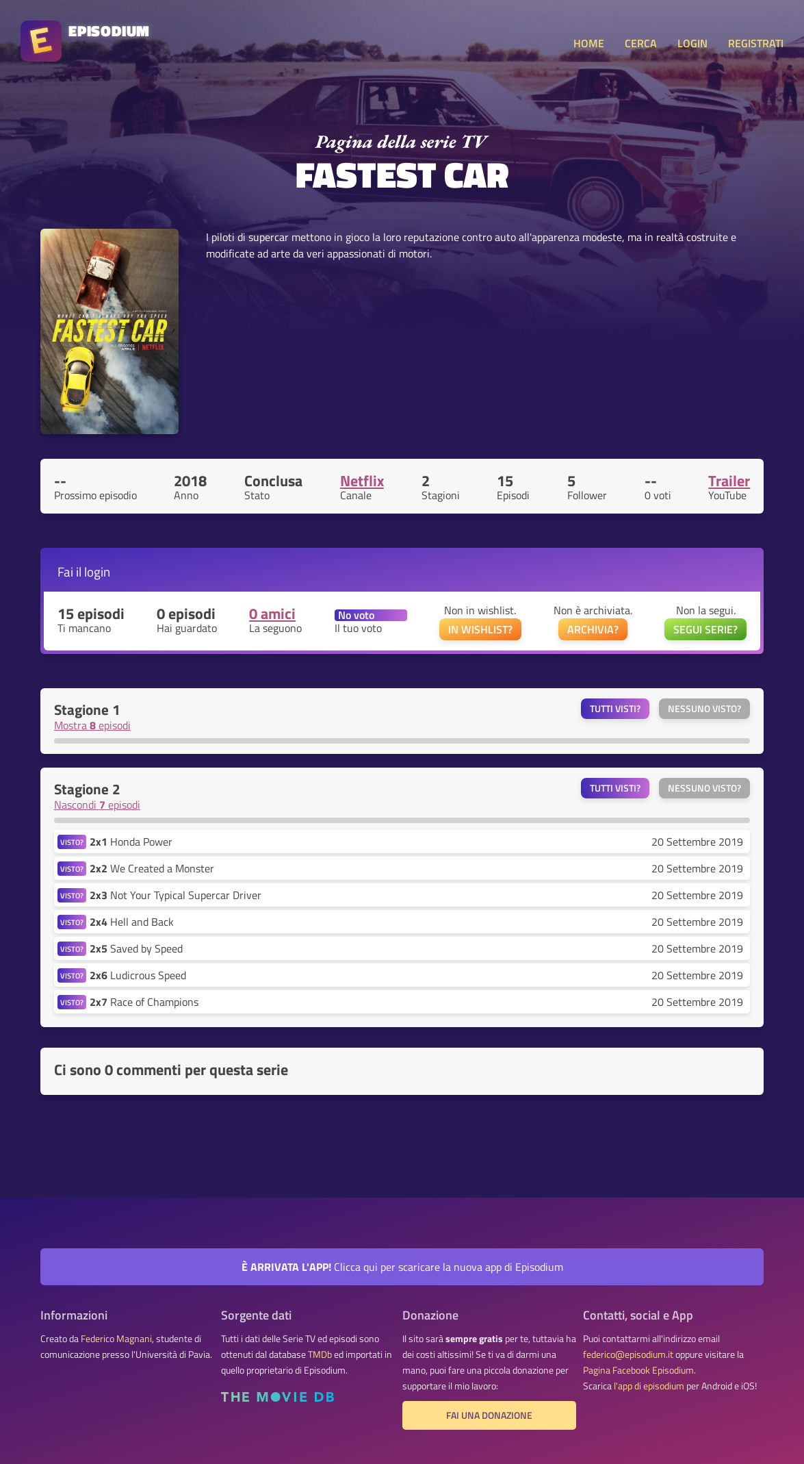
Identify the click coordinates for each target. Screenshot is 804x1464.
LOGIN (692, 43)
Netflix (362, 480)
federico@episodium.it (628, 1354)
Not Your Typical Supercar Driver (175, 895)
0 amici (272, 613)
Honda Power (131, 841)
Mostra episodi (92, 725)
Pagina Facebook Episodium (638, 1370)
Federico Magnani (116, 1338)
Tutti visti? (615, 708)
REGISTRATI (755, 43)
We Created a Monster (152, 868)
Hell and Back (132, 921)
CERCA (641, 43)
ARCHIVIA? (593, 629)
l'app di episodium (649, 1385)
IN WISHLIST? (480, 629)
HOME (588, 43)
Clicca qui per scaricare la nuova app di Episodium (402, 1267)
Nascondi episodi (97, 804)
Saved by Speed (136, 948)
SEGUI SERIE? (705, 629)
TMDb (320, 1354)
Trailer (729, 480)
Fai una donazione (489, 1415)
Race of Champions (144, 1002)
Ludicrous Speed (138, 975)
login (97, 571)
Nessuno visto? (704, 708)
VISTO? (71, 842)
